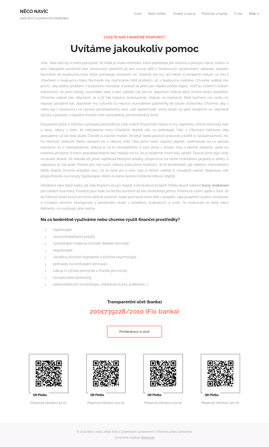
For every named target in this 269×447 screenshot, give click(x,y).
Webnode (147, 437)
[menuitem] (133, 13)
